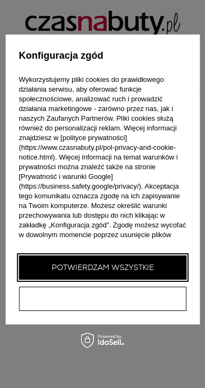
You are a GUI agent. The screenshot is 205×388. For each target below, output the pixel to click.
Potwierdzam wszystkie (103, 267)
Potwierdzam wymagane (102, 298)
